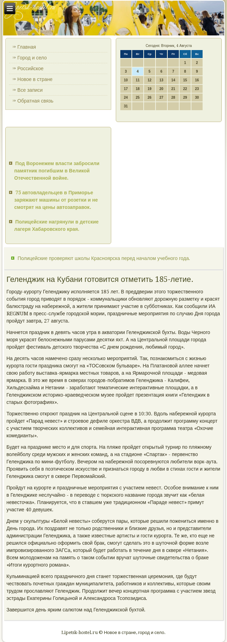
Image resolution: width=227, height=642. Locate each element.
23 (197, 89)
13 (161, 80)
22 (185, 89)
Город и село (32, 57)
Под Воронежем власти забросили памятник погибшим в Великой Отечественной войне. (56, 171)
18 (137, 89)
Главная (26, 47)
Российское (30, 68)
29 (185, 97)
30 (197, 97)
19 (149, 89)
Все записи (30, 90)
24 (126, 97)
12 (149, 80)
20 (161, 89)
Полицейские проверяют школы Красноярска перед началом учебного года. (104, 258)
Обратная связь (35, 101)
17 (126, 89)
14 (173, 80)
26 (149, 97)
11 (137, 80)
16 (197, 80)
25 (137, 97)
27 (161, 97)
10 (126, 80)
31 (126, 106)
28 (173, 97)
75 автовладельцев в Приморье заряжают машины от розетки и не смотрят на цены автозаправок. (56, 200)
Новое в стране (35, 79)
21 (173, 89)
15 (185, 80)
